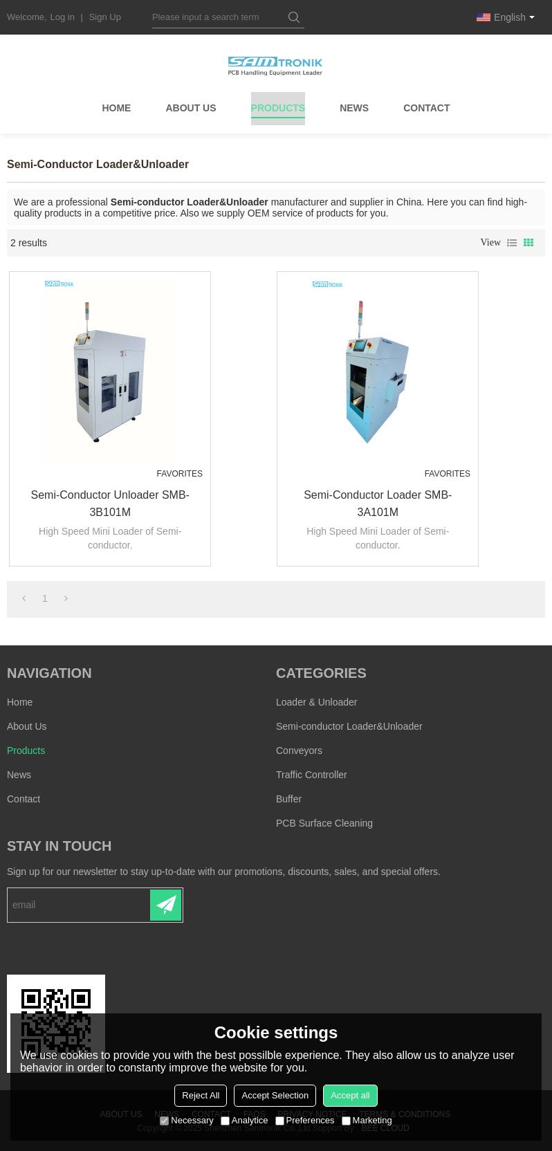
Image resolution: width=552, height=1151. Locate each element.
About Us (190, 109)
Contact (426, 109)
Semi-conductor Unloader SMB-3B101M (107, 502)
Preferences (305, 1120)
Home (116, 109)
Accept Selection (275, 1095)
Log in (62, 17)
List (512, 243)
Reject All (200, 1095)
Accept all (350, 1095)
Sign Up (105, 17)
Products (278, 112)
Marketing (367, 1120)
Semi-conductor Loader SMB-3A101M (376, 502)
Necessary (186, 1120)
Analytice (244, 1120)
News (354, 109)
